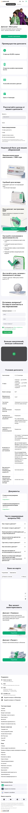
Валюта (4, 114)
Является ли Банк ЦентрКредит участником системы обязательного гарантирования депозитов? (14, 558)
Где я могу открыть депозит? (14, 543)
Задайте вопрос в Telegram (10, 700)
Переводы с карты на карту (8, 715)
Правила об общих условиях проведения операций (13, 750)
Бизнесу (19, 4)
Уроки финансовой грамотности (9, 772)
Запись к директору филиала (8, 748)
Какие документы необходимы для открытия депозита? (14, 532)
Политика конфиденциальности (9, 776)
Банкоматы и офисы (6, 756)
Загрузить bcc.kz (7, 785)
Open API (3, 738)
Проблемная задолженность (8, 721)
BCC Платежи (4, 736)
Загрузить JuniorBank (8, 792)
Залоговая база (5, 767)
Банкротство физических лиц (8, 723)
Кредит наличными (5, 712)
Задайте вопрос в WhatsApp (11, 697)
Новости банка (4, 759)
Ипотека (3, 710)
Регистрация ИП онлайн (7, 731)
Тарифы (3, 708)
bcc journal (3, 763)
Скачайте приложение (14, 36)
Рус (23, 1)
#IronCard (3, 719)
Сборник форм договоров (7, 761)
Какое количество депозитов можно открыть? (14, 537)
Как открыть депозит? (14, 524)
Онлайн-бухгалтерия (6, 733)
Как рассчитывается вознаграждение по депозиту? (14, 551)
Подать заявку (7, 332)
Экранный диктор (5, 774)
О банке (3, 745)
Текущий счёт (4, 729)
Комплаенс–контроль (6, 765)
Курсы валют (4, 770)
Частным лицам (11, 4)
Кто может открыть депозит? (14, 528)
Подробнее (14, 229)
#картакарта (4, 717)
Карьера (3, 752)
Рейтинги (3, 754)
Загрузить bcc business (8, 789)
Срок (3, 122)
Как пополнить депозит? (14, 547)
